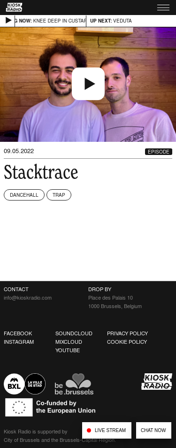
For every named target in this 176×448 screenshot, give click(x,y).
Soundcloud (73, 333)
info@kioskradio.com (28, 297)
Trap (59, 195)
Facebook (18, 333)
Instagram (19, 342)
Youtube (67, 350)
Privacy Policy (127, 333)
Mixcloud (68, 342)
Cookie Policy (127, 342)
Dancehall (24, 195)
